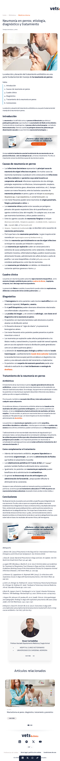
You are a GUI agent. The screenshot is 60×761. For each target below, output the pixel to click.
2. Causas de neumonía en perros (17, 89)
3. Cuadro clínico (10, 92)
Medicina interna (24, 15)
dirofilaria (8, 370)
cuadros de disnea (38, 281)
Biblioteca (12, 15)
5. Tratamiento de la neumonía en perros (20, 99)
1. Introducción (10, 86)
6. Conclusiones (10, 103)
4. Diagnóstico (9, 96)
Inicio (4, 15)
